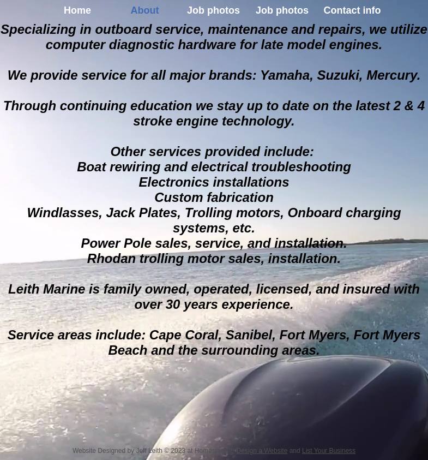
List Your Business (328, 451)
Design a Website (261, 451)
